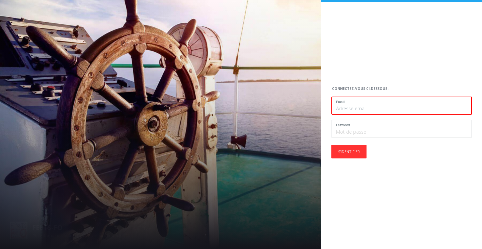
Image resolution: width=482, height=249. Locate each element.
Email (340, 102)
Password (343, 125)
